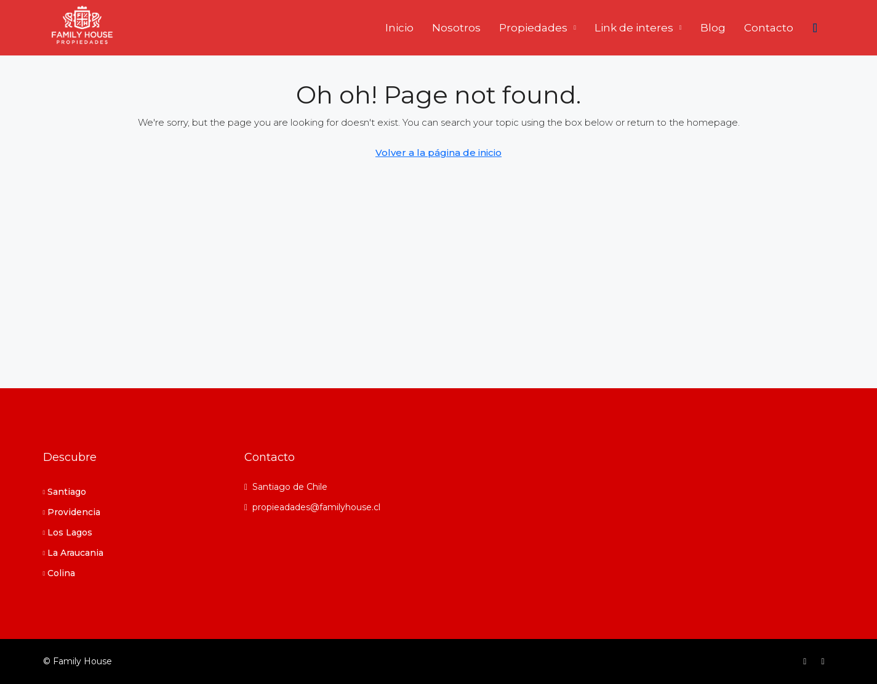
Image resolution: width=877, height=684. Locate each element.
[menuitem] (815, 28)
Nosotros (456, 28)
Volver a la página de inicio (438, 152)
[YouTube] (825, 661)
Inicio (399, 28)
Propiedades (533, 28)
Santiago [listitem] (65, 491)
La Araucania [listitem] (73, 552)
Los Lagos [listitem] (68, 532)
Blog (713, 28)
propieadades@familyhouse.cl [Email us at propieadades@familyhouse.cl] (316, 507)
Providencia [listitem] (72, 512)
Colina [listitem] (59, 573)
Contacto (768, 28)
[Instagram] (807, 661)
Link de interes (634, 28)
